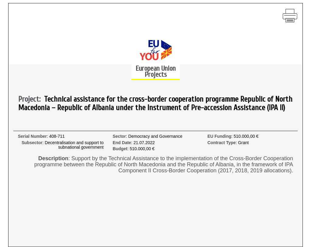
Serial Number (32, 136)
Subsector (32, 142)
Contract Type (221, 142)
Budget (120, 149)
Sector (119, 136)
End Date (122, 142)
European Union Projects (155, 71)
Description (53, 158)
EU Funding (219, 136)
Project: (31, 99)
